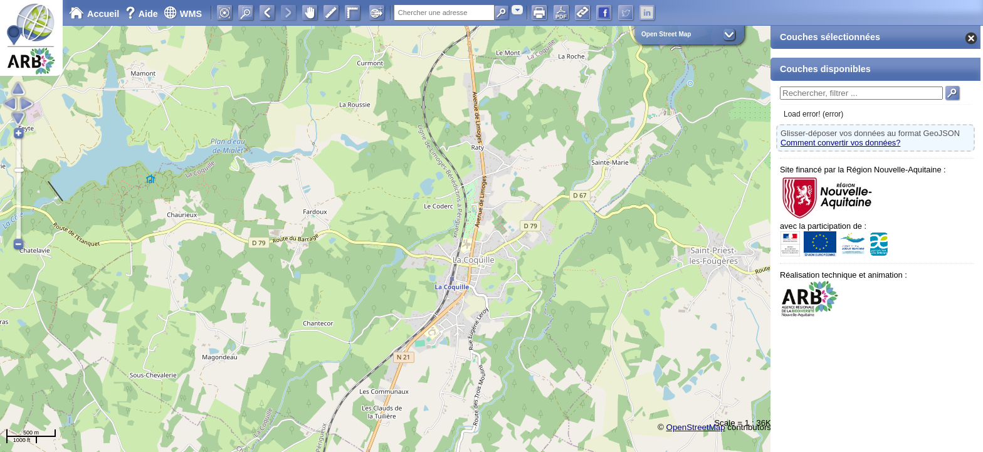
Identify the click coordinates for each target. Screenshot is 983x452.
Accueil (94, 14)
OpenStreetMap (695, 427)
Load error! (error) (813, 114)
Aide (142, 14)
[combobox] (517, 9)
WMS (183, 14)
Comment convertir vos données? (840, 142)
